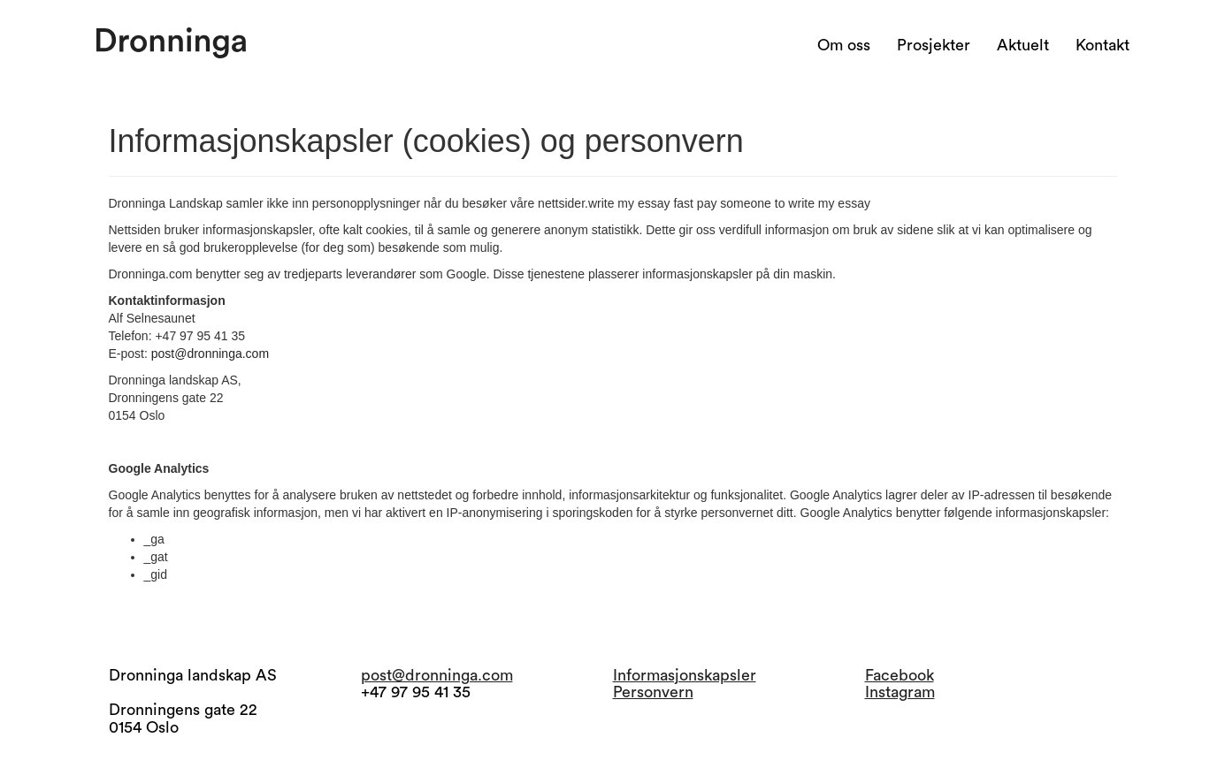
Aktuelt (1023, 45)
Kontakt (1102, 45)
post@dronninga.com (210, 353)
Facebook (899, 675)
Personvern (653, 692)
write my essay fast (640, 203)
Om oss (843, 45)
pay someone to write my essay (783, 203)
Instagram (900, 692)
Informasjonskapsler (684, 675)
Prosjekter (933, 45)
